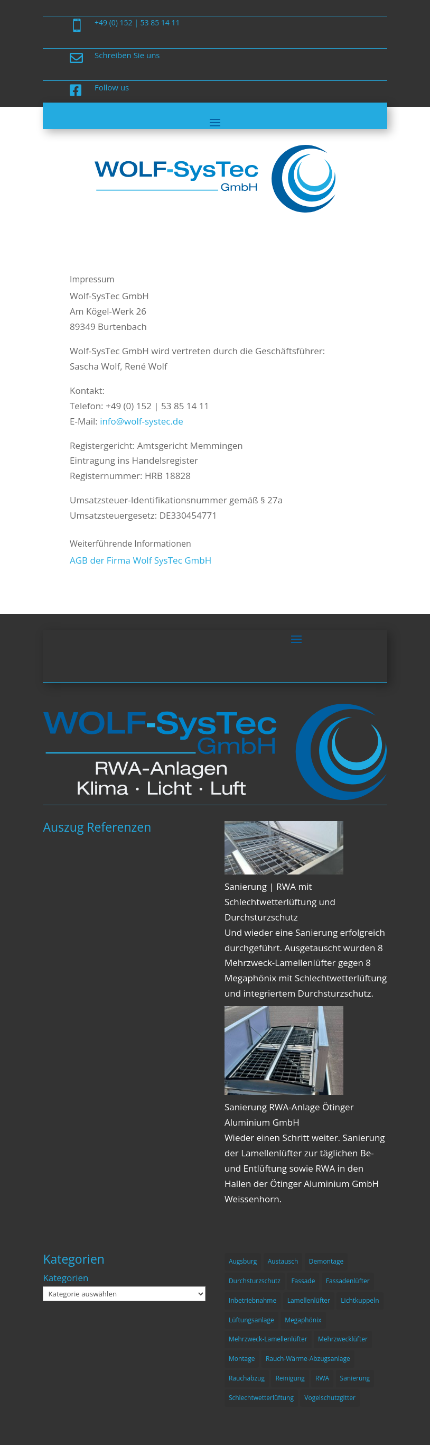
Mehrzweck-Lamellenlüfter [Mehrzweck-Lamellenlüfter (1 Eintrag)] (268, 1338)
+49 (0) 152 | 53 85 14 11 (137, 22)
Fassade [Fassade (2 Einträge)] (303, 1280)
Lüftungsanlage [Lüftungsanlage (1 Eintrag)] (251, 1319)
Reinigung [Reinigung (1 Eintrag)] (289, 1378)
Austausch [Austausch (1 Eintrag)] (283, 1261)
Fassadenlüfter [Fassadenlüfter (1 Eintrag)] (348, 1280)
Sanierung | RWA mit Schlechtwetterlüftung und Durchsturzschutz (280, 901)
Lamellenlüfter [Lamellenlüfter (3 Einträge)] (308, 1300)
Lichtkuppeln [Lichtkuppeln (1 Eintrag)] (360, 1300)
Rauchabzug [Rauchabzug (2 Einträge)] (247, 1378)
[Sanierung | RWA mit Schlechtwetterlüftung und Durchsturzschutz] (284, 871)
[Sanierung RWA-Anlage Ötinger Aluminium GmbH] (284, 1091)
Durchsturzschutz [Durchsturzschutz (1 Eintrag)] (255, 1280)
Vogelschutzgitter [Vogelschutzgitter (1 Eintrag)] (330, 1397)
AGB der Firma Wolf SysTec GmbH (140, 560)
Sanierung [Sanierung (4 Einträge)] (355, 1378)
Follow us (112, 87)
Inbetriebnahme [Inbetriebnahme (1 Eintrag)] (252, 1300)
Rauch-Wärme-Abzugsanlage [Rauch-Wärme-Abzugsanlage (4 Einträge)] (308, 1358)
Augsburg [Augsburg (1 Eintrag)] (243, 1261)
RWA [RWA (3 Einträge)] (322, 1378)
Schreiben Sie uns (127, 55)
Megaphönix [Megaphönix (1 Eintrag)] (303, 1319)
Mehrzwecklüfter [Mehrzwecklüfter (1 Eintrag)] (343, 1338)
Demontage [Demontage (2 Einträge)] (326, 1261)
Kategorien (65, 1278)
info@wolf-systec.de (141, 421)
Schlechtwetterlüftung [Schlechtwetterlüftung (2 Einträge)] (261, 1397)
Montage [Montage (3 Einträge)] (242, 1358)
